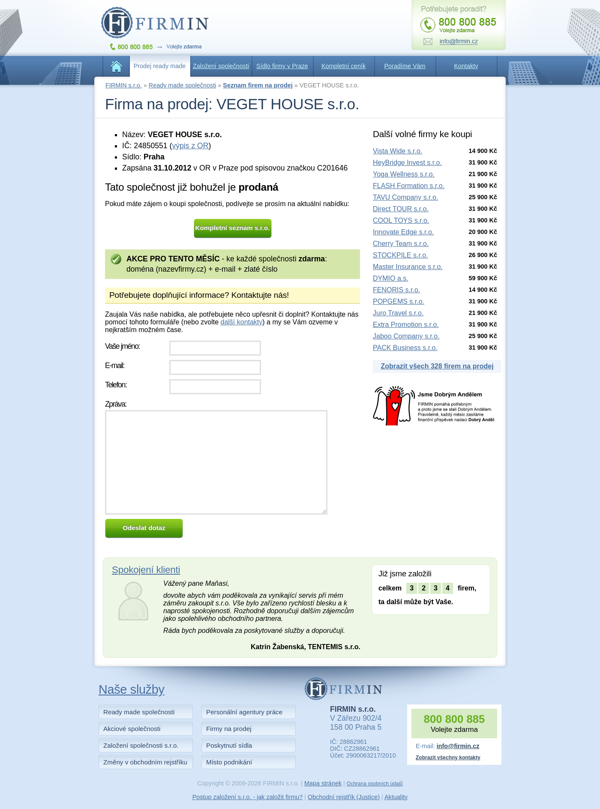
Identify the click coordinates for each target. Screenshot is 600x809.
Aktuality (396, 797)
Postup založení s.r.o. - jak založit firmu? (247, 797)
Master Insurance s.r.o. (408, 266)
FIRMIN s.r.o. (123, 85)
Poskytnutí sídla (229, 745)
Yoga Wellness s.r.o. (404, 174)
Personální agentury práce (244, 712)
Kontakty (466, 66)
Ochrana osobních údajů (375, 784)
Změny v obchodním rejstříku (145, 762)
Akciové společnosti (131, 728)
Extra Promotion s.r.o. (406, 324)
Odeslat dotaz (144, 527)
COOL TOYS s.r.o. (401, 220)
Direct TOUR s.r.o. (401, 209)
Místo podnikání (229, 762)
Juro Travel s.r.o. (398, 313)
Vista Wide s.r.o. (397, 151)
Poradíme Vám (405, 66)
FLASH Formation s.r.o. (408, 185)
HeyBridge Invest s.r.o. (407, 162)
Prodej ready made (160, 66)
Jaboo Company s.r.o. (406, 336)
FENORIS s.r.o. (396, 290)
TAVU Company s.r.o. (405, 197)
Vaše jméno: (122, 346)
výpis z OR (190, 145)
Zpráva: (115, 404)
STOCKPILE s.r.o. (400, 255)
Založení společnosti (221, 66)
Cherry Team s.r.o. (401, 243)
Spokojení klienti (146, 569)
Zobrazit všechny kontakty (448, 758)
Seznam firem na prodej (257, 85)
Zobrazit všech (437, 366)
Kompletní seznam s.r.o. (232, 227)
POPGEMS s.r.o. (398, 301)
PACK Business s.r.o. (405, 347)
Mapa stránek (323, 783)
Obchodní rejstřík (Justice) (344, 797)
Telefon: (115, 385)
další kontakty (241, 322)
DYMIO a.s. (390, 278)
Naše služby (132, 689)
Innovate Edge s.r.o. (403, 232)
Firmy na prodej (229, 728)
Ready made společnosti (182, 85)
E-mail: (114, 365)
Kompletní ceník (343, 66)
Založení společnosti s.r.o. (141, 745)
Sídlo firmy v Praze (282, 66)
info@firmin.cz (458, 746)
